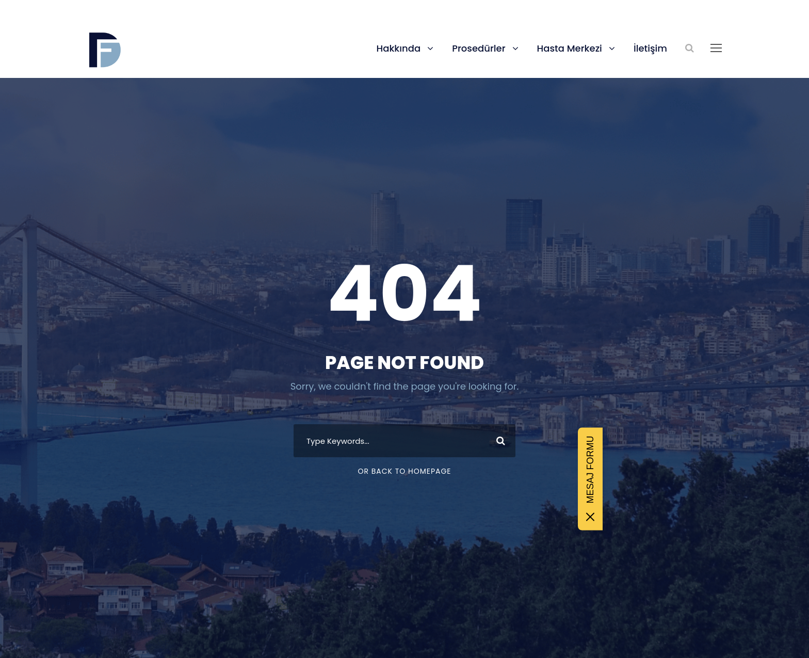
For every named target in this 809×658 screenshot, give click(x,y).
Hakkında (398, 48)
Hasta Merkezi (569, 48)
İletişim (650, 48)
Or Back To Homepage (404, 471)
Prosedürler (478, 48)
